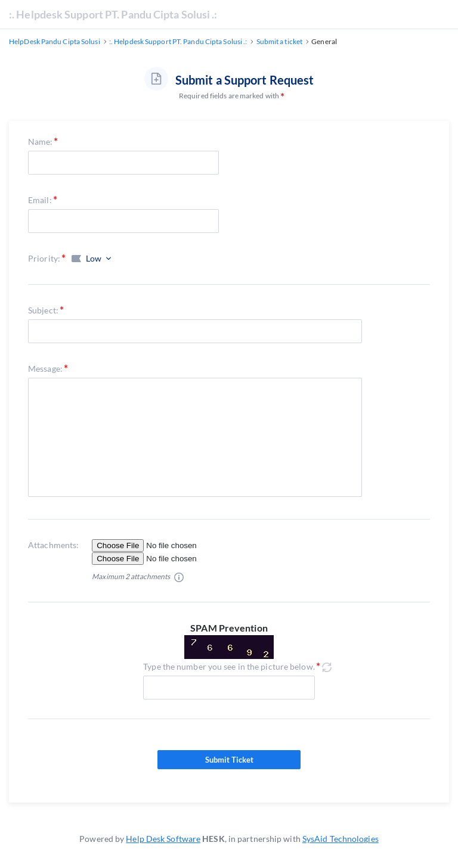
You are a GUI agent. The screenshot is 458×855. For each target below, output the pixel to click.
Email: (40, 200)
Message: (45, 368)
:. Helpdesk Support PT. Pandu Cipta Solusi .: (113, 14)
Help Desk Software (163, 839)
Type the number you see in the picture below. (229, 666)
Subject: (43, 310)
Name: (40, 141)
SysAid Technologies (340, 839)
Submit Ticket (229, 759)
